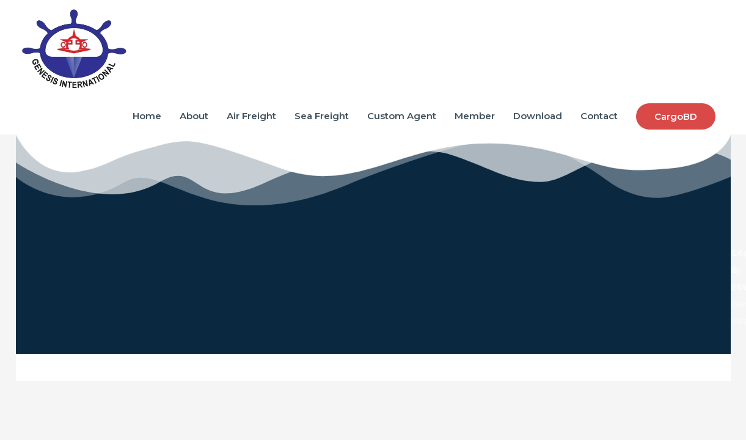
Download (537, 116)
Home (147, 116)
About (194, 116)
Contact (599, 116)
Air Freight (251, 116)
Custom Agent (401, 116)
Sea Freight (321, 116)
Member (475, 116)
